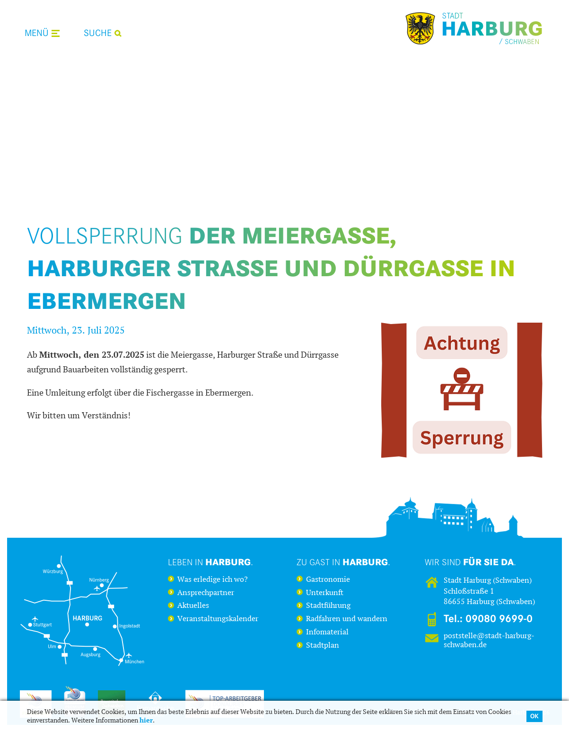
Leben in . (210, 562)
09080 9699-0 (499, 618)
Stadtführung (328, 605)
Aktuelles (193, 605)
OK (534, 716)
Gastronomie (328, 579)
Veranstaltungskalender (217, 619)
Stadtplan (322, 645)
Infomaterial (327, 632)
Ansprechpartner (205, 592)
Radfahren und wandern (346, 619)
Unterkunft (324, 592)
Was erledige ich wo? (212, 579)
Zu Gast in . (343, 562)
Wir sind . (470, 562)
